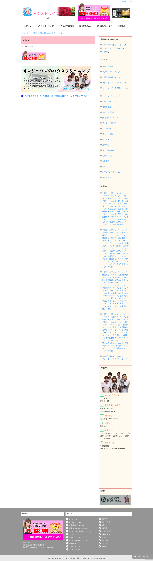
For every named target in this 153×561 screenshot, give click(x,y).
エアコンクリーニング (111, 72)
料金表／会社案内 (104, 26)
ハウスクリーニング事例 (112, 48)
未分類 (105, 52)
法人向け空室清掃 (66, 26)
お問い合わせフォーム (111, 172)
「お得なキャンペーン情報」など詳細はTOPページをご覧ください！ (56, 96)
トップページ (107, 66)
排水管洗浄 (106, 129)
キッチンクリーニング (111, 96)
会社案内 (105, 161)
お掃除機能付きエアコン (112, 77)
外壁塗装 (105, 145)
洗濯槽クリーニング (110, 118)
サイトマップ (107, 177)
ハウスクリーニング (45, 26)
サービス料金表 (108, 150)
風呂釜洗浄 (106, 107)
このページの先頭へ (143, 556)
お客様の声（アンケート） (112, 45)
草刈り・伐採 (107, 134)
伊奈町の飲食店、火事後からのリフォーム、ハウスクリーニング (115, 357)
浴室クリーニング (109, 101)
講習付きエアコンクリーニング (114, 83)
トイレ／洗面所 (108, 112)
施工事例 (121, 26)
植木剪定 (105, 139)
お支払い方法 (107, 156)
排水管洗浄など (85, 26)
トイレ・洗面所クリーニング (78, 540)
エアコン (27, 26)
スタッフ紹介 (107, 166)
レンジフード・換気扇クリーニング (115, 89)
